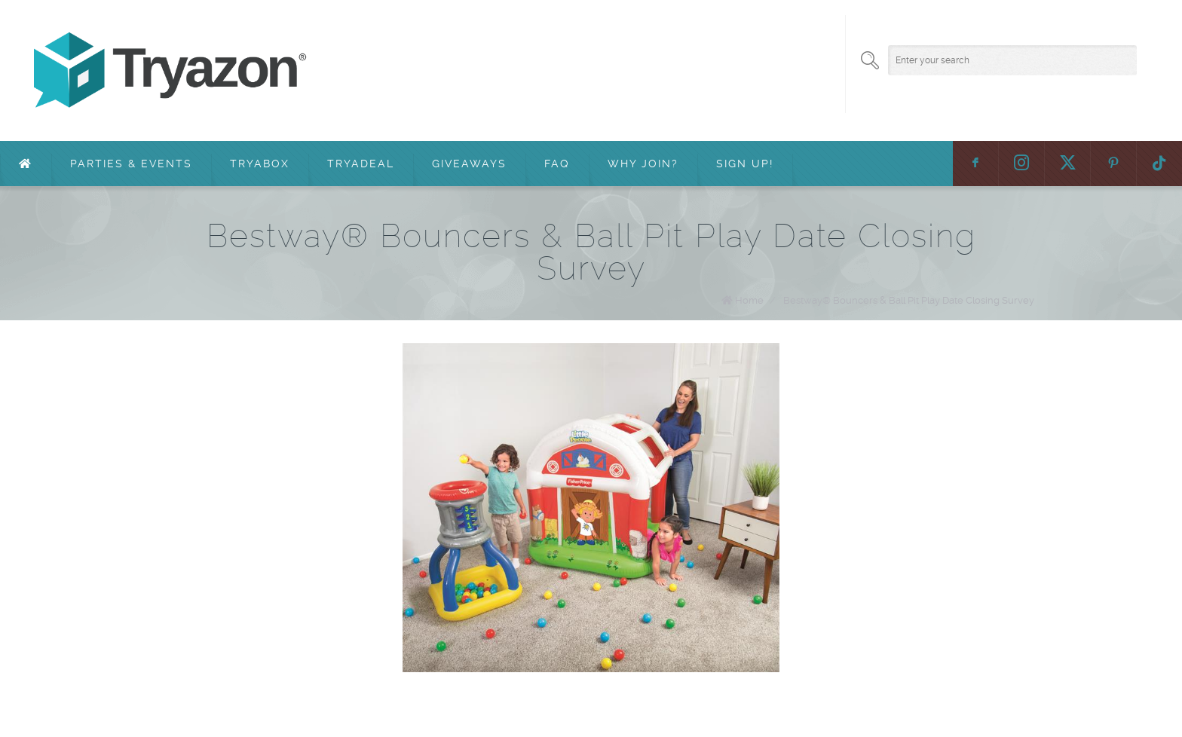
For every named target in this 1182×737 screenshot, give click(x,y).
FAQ (557, 163)
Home (749, 300)
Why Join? (643, 163)
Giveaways (469, 163)
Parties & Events (131, 163)
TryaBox (259, 163)
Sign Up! (744, 163)
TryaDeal (360, 163)
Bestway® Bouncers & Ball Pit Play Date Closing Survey (908, 300)
